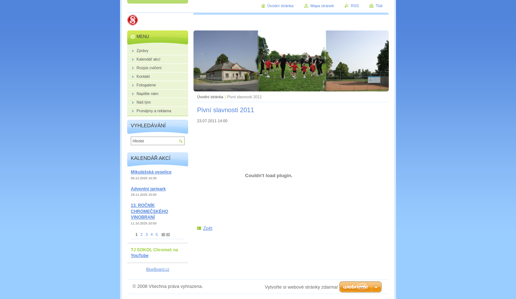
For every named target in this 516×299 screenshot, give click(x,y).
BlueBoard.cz (157, 269)
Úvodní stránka (210, 97)
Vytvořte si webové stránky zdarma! (301, 287)
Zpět (207, 228)
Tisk (379, 6)
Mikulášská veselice (151, 172)
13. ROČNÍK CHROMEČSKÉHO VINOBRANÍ (149, 211)
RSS (355, 6)
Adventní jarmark (148, 188)
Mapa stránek (322, 6)
